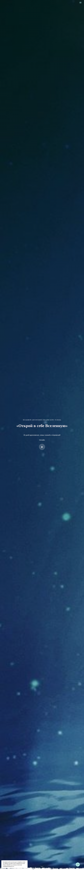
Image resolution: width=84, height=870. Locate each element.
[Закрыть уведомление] (26, 861)
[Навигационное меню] (80, 2)
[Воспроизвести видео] (42, 447)
